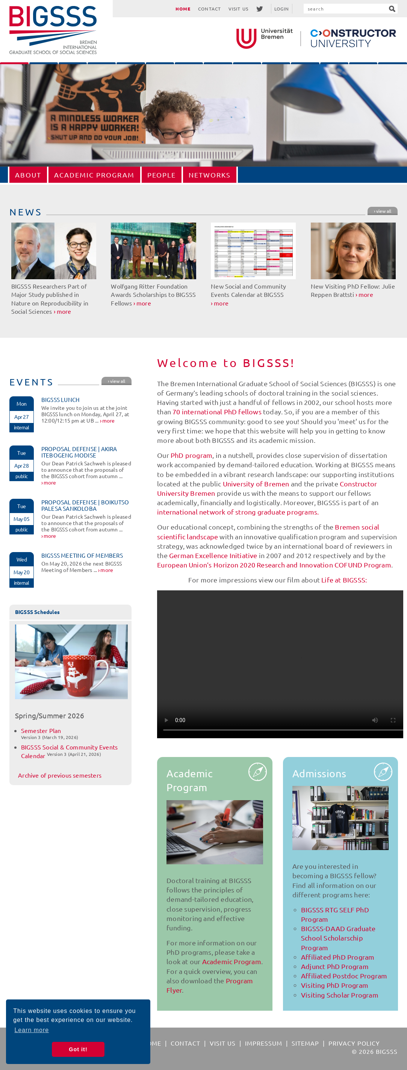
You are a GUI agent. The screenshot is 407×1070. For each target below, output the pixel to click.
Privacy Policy (354, 1043)
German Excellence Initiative (213, 555)
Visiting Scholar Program (339, 995)
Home (183, 9)
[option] (203, 115)
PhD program (191, 455)
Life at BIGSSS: (344, 580)
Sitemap (305, 1043)
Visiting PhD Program (334, 985)
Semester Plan (41, 730)
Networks (210, 175)
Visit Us (238, 9)
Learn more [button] (31, 1030)
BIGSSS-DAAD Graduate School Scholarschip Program (338, 937)
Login (281, 9)
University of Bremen (256, 484)
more (64, 311)
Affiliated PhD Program (337, 957)
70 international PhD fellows (217, 411)
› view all (382, 211)
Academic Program (94, 175)
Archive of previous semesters (59, 775)
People (161, 175)
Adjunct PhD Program (335, 966)
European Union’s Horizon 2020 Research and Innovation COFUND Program (274, 565)
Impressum (263, 1043)
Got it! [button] (78, 1049)
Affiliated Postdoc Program (344, 976)
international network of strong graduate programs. (238, 512)
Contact (209, 9)
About (28, 175)
